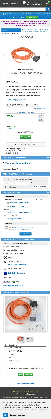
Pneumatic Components (32, 29)
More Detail (10, 129)
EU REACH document (16, 273)
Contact (40, 14)
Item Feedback (25, 234)
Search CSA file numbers (17, 264)
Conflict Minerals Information (14, 286)
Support (23, 17)
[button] (4, 55)
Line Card (47, 14)
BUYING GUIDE (35, 73)
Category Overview (15, 105)
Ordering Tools (32, 17)
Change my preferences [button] (17, 415)
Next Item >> (31, 112)
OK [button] (5, 415)
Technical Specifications (16, 163)
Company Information (25, 383)
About (34, 14)
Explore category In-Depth (15, 100)
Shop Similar (32, 105)
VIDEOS (13, 73)
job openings (30, 394)
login (11, 179)
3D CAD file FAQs (25, 229)
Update (24, 137)
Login (28, 2)
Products (15, 17)
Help (40, 200)
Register (34, 2)
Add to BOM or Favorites (25, 145)
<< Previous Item (21, 112)
